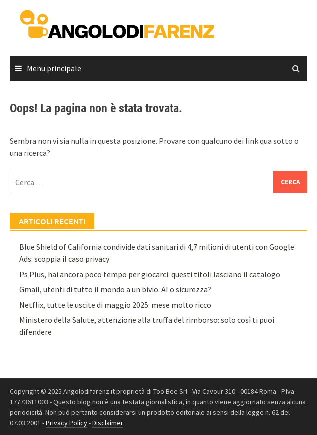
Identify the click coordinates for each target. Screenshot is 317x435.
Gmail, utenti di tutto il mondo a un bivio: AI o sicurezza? (115, 289)
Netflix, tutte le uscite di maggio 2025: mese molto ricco (115, 305)
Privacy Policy (66, 422)
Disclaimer (107, 422)
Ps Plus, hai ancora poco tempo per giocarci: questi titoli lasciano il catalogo (149, 274)
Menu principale (54, 68)
